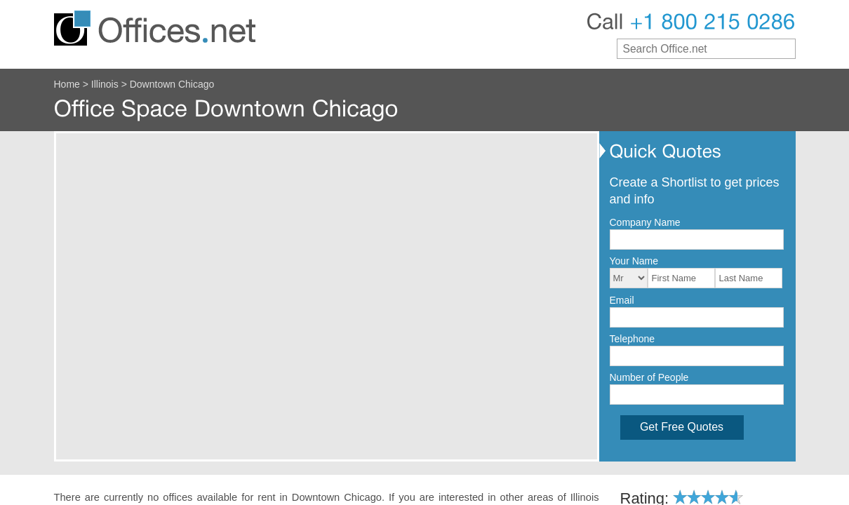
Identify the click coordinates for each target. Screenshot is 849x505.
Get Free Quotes (681, 427)
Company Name (645, 222)
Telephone (632, 339)
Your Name (634, 261)
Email (622, 300)
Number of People (649, 377)
